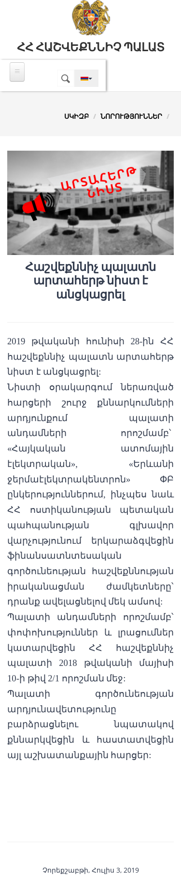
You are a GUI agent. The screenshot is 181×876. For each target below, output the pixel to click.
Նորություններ (131, 116)
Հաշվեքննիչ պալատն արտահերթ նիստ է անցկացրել (90, 281)
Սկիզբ (76, 116)
